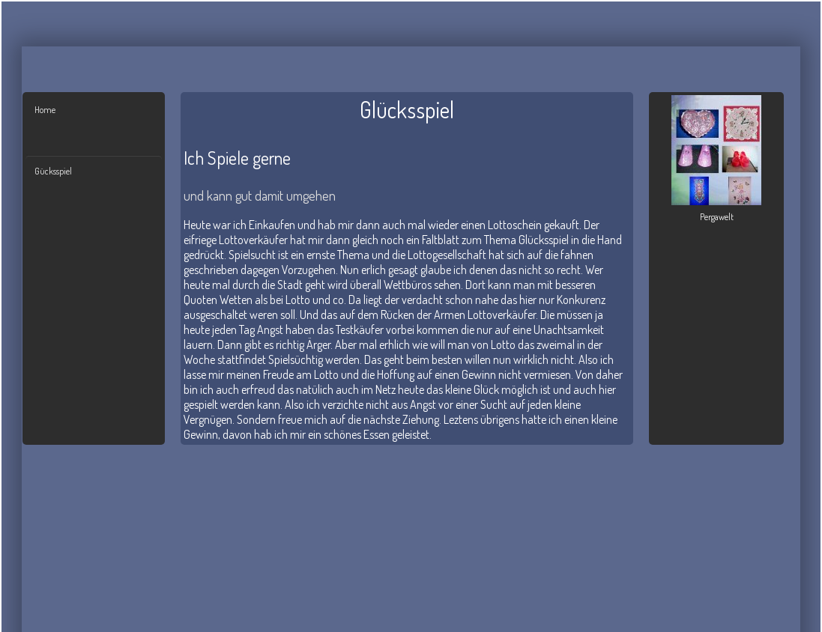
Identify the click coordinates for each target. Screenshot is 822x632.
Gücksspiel (53, 171)
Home (44, 109)
